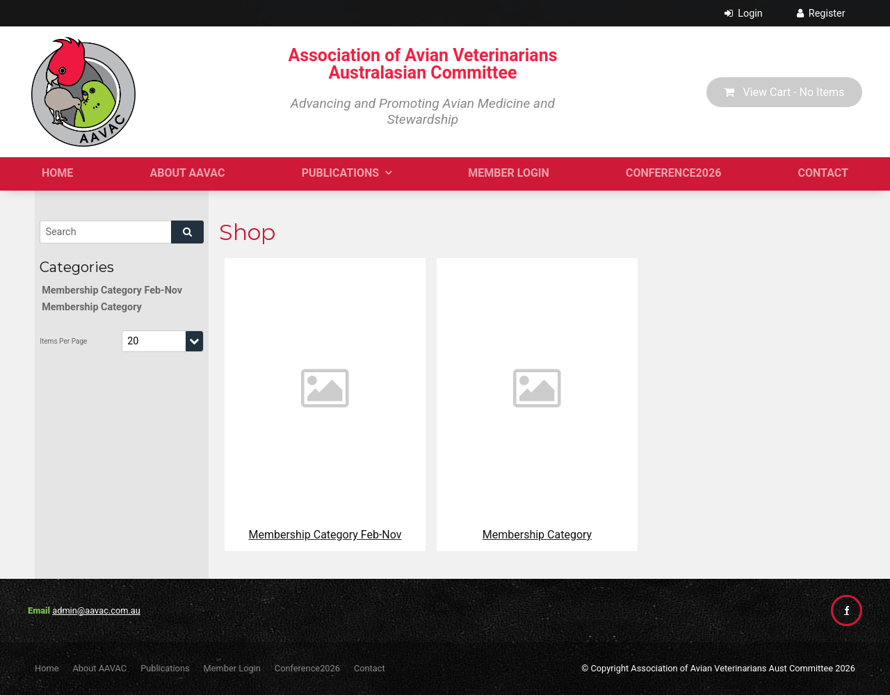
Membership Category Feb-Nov (112, 290)
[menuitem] (46, 668)
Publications (340, 172)
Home (57, 172)
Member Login (508, 172)
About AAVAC (187, 172)
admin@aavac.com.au (96, 610)
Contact (823, 172)
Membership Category (92, 307)
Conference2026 (673, 172)
